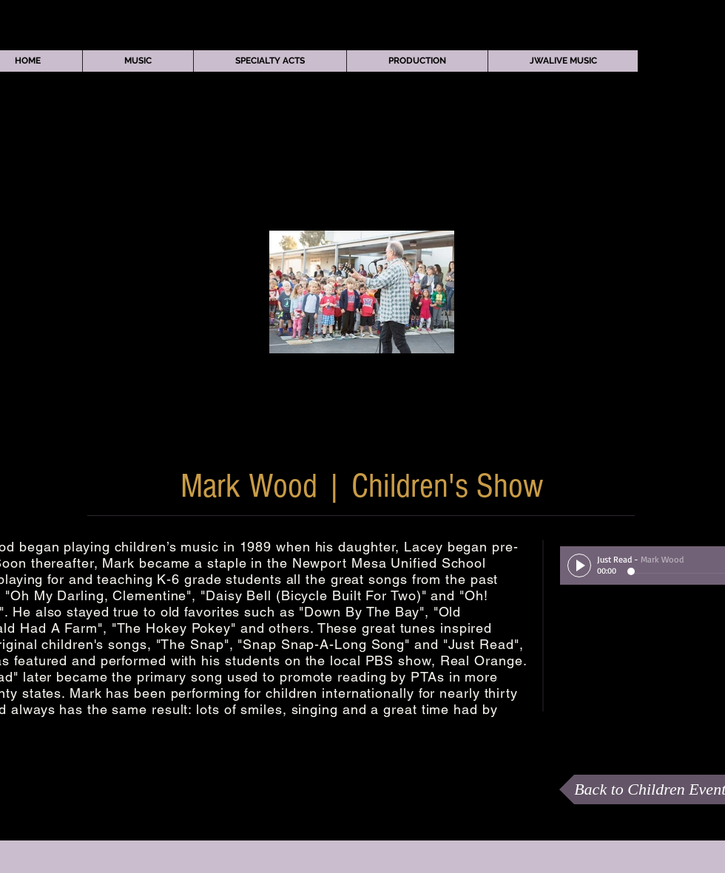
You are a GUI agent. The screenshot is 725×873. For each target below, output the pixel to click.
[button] (137, 61)
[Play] (579, 565)
